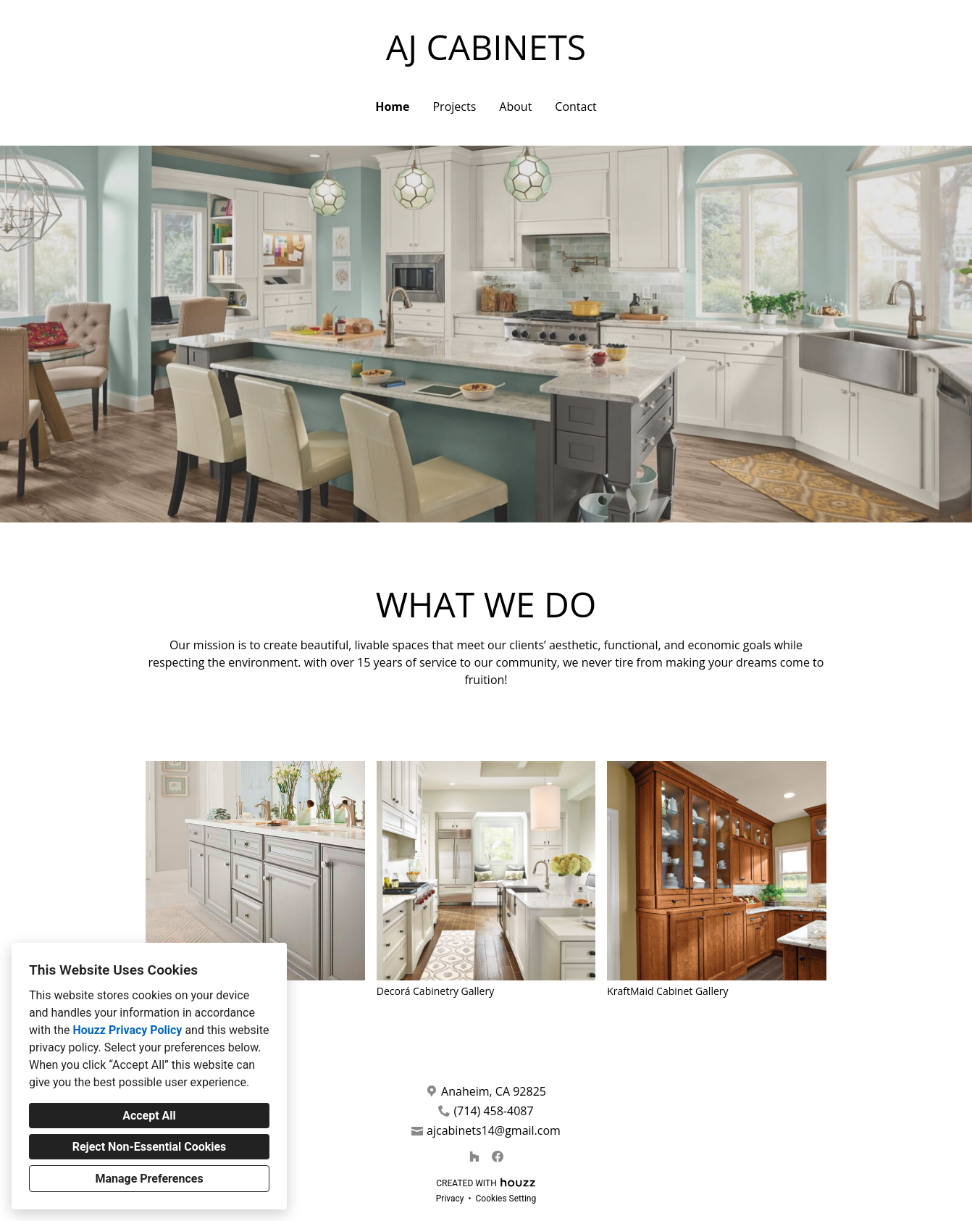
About (515, 106)
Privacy (450, 1198)
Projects (454, 106)
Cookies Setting (506, 1198)
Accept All (149, 1115)
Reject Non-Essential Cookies (149, 1147)
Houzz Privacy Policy (127, 1030)
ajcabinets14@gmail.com (494, 1131)
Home (392, 106)
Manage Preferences (149, 1178)
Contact (575, 106)
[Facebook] (497, 1156)
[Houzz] (474, 1156)
